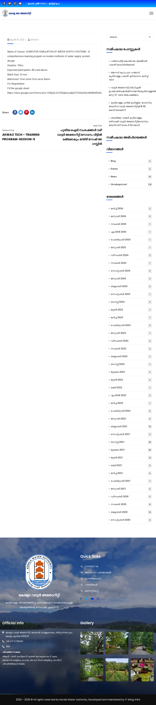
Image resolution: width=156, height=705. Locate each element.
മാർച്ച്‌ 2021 (131, 473)
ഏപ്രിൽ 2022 (131, 395)
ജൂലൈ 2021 (131, 450)
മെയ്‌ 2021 (131, 466)
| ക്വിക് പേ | (53, 3)
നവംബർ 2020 (131, 504)
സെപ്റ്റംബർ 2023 (131, 294)
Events (131, 169)
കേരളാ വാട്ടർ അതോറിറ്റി (39, 595)
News (131, 177)
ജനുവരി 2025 (131, 248)
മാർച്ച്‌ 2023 (131, 318)
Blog (131, 161)
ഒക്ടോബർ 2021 (131, 427)
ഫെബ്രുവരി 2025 (131, 240)
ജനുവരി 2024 (131, 279)
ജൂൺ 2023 (131, 310)
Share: (5, 112)
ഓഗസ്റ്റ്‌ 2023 (131, 302)
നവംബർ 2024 (131, 263)
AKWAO (34, 39)
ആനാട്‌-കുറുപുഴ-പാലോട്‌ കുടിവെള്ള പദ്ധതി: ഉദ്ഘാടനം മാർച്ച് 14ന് (128, 76)
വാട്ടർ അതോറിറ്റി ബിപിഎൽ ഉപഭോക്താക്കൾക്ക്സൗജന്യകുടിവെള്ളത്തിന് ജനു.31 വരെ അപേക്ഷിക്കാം (131, 91)
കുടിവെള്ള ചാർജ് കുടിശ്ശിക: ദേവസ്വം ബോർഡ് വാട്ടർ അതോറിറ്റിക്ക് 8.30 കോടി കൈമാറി (130, 106)
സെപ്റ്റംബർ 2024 (131, 271)
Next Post (97, 126)
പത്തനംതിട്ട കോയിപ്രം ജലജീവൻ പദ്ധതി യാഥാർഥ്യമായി (128, 63)
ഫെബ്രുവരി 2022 (131, 411)
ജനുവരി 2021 (131, 489)
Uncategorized (131, 185)
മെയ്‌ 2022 (131, 388)
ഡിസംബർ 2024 (131, 255)
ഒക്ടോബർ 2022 (131, 357)
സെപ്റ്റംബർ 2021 (131, 434)
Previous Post (8, 130)
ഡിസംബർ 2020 (131, 497)
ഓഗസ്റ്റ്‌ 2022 (131, 364)
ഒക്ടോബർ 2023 (131, 287)
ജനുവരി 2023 (131, 333)
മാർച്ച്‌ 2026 (131, 209)
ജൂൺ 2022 (131, 380)
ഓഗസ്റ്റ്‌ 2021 (131, 442)
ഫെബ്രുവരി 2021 (131, 481)
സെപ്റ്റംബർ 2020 (131, 520)
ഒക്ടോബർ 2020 (131, 512)
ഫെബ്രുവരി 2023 (131, 325)
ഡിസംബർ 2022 (131, 341)
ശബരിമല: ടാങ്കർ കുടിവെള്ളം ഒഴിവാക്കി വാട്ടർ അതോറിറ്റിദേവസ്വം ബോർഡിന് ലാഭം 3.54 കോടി (128, 121)
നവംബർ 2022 (131, 349)
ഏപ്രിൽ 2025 (131, 232)
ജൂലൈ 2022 (131, 372)
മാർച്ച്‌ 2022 (131, 403)
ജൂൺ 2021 (131, 458)
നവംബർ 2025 (131, 224)
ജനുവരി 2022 (131, 419)
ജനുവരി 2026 (131, 216)
